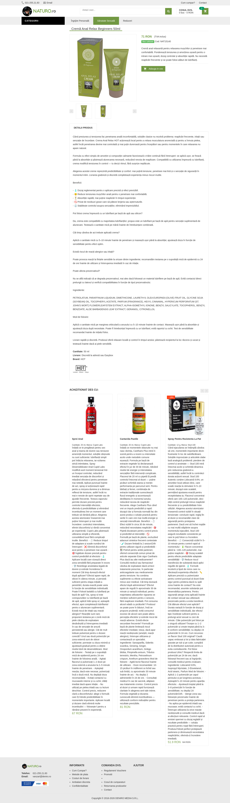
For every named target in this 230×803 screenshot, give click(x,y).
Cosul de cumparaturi (114, 782)
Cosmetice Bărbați (38, 133)
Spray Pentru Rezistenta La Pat (184, 439)
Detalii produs (83, 127)
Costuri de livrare (80, 778)
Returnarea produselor (115, 786)
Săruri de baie (35, 123)
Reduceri (127, 20)
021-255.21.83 (30, 2)
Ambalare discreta (81, 782)
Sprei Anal (77, 439)
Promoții (31, 109)
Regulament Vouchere (115, 770)
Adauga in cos (156, 68)
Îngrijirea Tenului (37, 128)
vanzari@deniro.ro (42, 776)
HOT (83, 359)
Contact (203, 2)
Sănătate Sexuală (37, 27)
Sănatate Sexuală (106, 20)
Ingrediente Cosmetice (40, 118)
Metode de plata (80, 774)
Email (47, 2)
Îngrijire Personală (38, 114)
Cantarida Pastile (129, 439)
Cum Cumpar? (79, 770)
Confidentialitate (80, 786)
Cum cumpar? (188, 2)
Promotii (108, 774)
